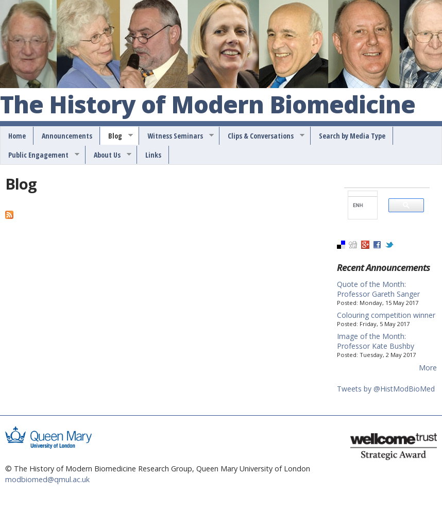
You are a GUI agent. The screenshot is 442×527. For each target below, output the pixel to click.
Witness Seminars (177, 136)
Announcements (67, 136)
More (428, 367)
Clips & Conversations (262, 136)
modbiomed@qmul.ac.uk (47, 479)
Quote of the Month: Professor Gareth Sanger (378, 289)
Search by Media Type (352, 136)
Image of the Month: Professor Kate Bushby (375, 341)
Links (153, 155)
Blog (117, 136)
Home (17, 136)
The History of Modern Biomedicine (207, 105)
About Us (109, 155)
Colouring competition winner (386, 315)
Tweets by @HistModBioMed (386, 389)
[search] (358, 205)
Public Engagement (40, 155)
